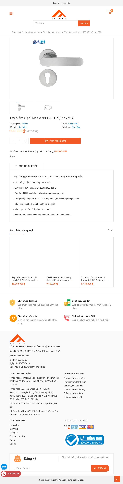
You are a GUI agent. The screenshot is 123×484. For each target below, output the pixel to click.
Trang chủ (14, 425)
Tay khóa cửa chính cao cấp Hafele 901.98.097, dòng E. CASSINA (24, 280)
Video (12, 440)
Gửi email (100, 468)
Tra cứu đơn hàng (17, 436)
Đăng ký (56, 3)
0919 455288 (61, 151)
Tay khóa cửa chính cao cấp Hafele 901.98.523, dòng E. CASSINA (59, 280)
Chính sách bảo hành (73, 393)
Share (12, 156)
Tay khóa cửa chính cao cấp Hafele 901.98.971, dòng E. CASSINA (93, 280)
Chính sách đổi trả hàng (74, 389)
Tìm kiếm (84, 23)
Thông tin (14, 432)
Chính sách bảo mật (73, 397)
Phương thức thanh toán (75, 382)
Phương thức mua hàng (74, 378)
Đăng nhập (65, 3)
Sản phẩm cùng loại (21, 230)
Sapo (82, 480)
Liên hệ (13, 444)
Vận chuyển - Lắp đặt (73, 386)
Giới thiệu (14, 429)
